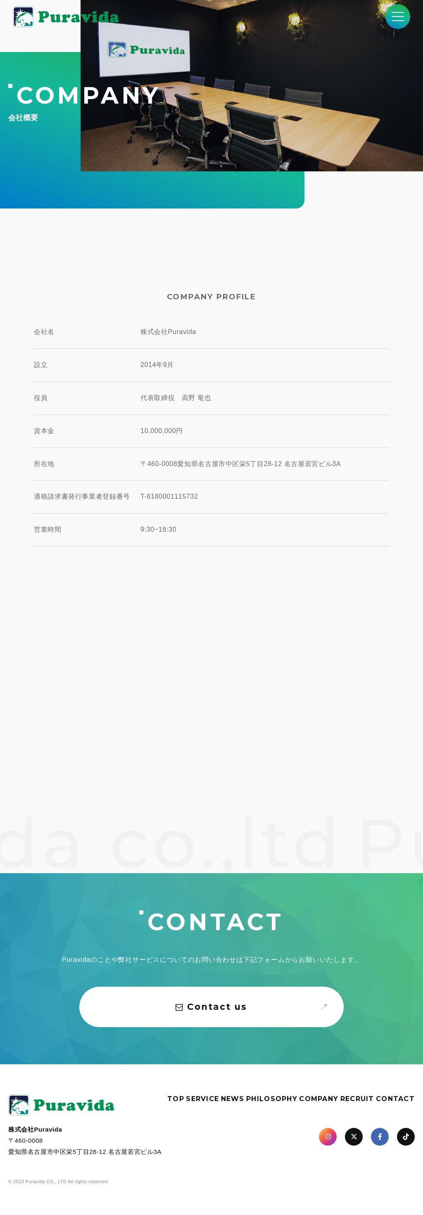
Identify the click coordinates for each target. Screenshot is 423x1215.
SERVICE (202, 1099)
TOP (175, 1099)
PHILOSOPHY (271, 1099)
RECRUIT (357, 1099)
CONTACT (395, 1099)
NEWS (233, 1099)
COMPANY (318, 1099)
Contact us (211, 1007)
